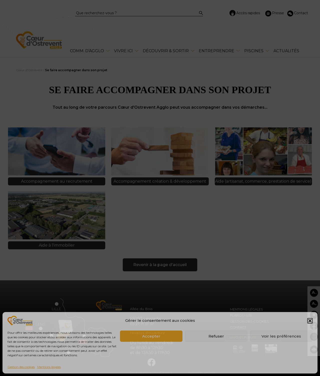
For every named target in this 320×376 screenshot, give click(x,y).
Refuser (216, 336)
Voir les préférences (281, 336)
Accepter (151, 336)
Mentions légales (49, 367)
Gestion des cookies (21, 367)
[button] (310, 320)
